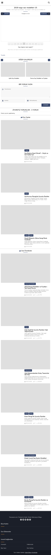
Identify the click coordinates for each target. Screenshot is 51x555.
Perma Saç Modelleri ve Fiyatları (39, 78)
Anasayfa (8, 9)
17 (32, 43)
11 (15, 43)
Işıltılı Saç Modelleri (14, 78)
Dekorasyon (28, 370)
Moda (31, 235)
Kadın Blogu (28, 552)
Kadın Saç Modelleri (30, 283)
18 (35, 43)
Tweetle (3, 55)
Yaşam (26, 150)
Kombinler (34, 552)
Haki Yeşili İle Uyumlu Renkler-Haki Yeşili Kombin (36, 330)
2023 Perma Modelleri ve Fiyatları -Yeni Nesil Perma (36, 287)
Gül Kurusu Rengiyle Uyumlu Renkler (36, 196)
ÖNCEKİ (6, 13)
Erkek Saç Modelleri (30, 455)
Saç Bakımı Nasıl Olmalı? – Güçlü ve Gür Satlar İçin (36, 154)
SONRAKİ (44, 13)
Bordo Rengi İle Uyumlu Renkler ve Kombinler (36, 500)
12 (18, 43)
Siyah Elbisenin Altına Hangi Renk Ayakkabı (35, 239)
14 (24, 43)
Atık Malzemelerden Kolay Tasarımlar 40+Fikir (36, 374)
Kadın (26, 193)
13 (21, 43)
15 (27, 43)
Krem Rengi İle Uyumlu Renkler (34, 416)
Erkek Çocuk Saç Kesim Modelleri (35, 458)
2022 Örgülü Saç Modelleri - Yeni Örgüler (21, 9)
